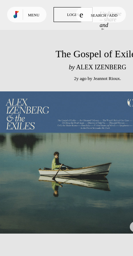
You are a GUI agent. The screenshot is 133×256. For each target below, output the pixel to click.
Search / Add (98, 14)
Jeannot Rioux (106, 78)
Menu (33, 15)
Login (73, 14)
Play (71, 162)
